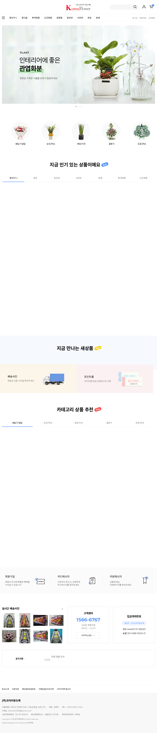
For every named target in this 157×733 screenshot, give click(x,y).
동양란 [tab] (57, 178)
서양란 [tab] (79, 178)
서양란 (80, 18)
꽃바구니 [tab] (13, 178)
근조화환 (48, 18)
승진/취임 (51, 133)
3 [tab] (81, 106)
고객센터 (151, 18)
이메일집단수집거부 (46, 689)
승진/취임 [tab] (48, 423)
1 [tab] (76, 106)
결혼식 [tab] (109, 423)
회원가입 (142, 18)
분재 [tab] (100, 178)
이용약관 (15, 689)
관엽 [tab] (35, 178)
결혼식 (111, 133)
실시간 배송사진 (10, 608)
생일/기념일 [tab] (17, 423)
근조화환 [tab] (143, 178)
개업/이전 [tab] (78, 423)
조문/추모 (142, 133)
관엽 (89, 18)
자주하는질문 (88, 635)
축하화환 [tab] (122, 178)
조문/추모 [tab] (140, 423)
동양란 (70, 18)
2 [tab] (78, 106)
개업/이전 (81, 133)
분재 (98, 18)
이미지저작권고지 (64, 689)
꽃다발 (24, 18)
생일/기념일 (20, 133)
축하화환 (36, 18)
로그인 (135, 18)
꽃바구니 (13, 18)
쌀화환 (59, 18)
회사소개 (5, 689)
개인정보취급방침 (28, 689)
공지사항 (20, 658)
